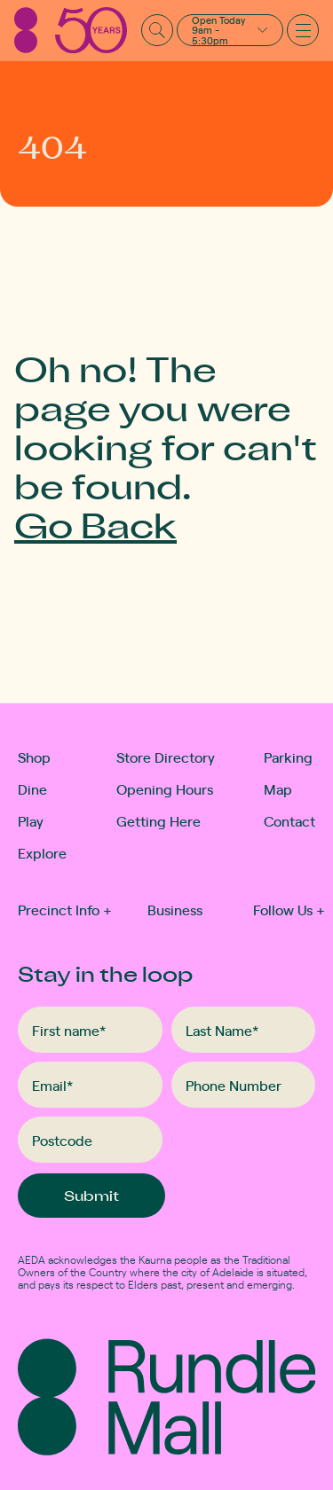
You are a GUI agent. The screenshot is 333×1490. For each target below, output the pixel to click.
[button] (230, 30)
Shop (34, 756)
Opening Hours (164, 788)
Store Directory (165, 756)
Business (174, 909)
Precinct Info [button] (65, 909)
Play (31, 820)
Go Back (95, 524)
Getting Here (158, 820)
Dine (32, 788)
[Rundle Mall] (70, 30)
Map (278, 788)
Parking (288, 756)
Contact (289, 820)
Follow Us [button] (289, 909)
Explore (36, 852)
